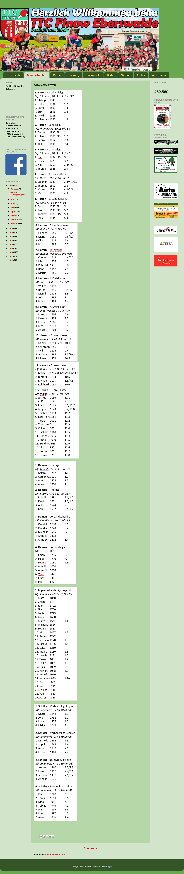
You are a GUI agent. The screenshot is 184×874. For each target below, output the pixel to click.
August (14, 189)
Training (73, 75)
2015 (10, 244)
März (13, 215)
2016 (10, 240)
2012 (10, 256)
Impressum (158, 75)
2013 (10, 252)
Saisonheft (93, 75)
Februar (15, 219)
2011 (10, 260)
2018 (10, 232)
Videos (125, 75)
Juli (13, 199)
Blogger (108, 866)
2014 (10, 248)
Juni (13, 203)
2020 (10, 185)
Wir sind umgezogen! (17, 193)
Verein (57, 75)
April (13, 211)
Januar (14, 223)
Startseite (14, 75)
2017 (10, 236)
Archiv (141, 75)
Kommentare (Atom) (55, 854)
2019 (10, 228)
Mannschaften (36, 75)
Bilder (111, 75)
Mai (13, 207)
